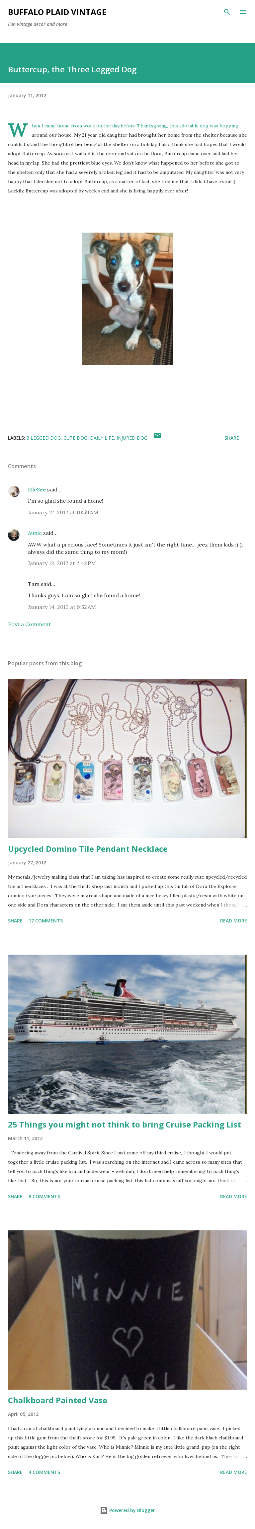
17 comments (46, 920)
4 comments (44, 1472)
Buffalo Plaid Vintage (57, 11)
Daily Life (102, 438)
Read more (233, 920)
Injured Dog (132, 438)
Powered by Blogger (127, 1510)
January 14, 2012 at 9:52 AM (62, 607)
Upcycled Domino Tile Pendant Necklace (88, 848)
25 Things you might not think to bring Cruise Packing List (124, 1124)
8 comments (44, 1196)
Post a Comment (29, 624)
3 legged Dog (44, 438)
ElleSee (37, 489)
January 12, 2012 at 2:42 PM (62, 563)
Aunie (35, 533)
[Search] (227, 12)
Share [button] (231, 438)
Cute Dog (75, 438)
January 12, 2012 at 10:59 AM (63, 512)
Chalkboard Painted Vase (57, 1400)
